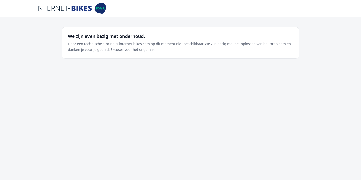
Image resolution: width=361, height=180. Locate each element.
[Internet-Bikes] (71, 8)
